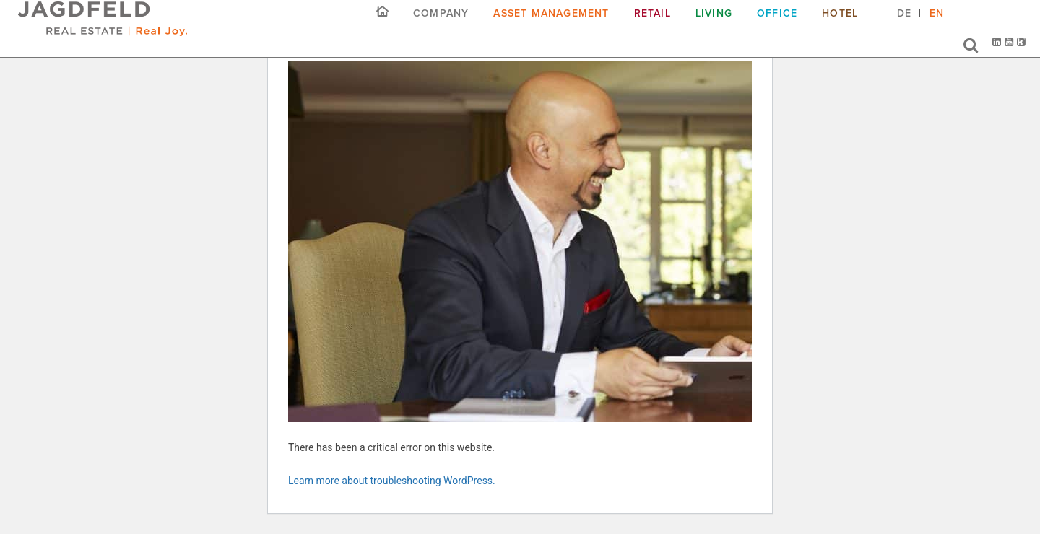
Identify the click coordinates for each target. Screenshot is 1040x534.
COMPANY (441, 24)
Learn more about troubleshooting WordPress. (391, 480)
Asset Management (551, 24)
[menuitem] (904, 29)
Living (714, 24)
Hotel (840, 24)
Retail (652, 24)
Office (777, 24)
